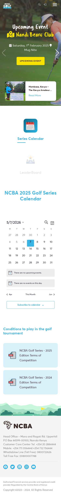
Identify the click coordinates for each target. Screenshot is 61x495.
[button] (57, 52)
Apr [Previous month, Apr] (9, 294)
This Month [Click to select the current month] (30, 294)
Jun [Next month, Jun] (52, 294)
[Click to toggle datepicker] (15, 222)
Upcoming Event (30, 60)
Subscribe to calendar (28, 304)
